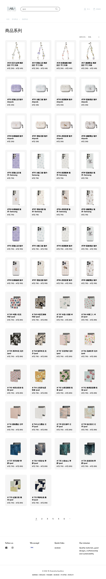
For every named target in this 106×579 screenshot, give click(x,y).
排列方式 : (82, 37)
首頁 (7, 19)
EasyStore (60, 571)
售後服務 (49, 575)
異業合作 (71, 575)
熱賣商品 (25, 19)
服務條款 (35, 575)
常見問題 (64, 575)
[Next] (69, 518)
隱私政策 (42, 575)
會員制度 (58, 548)
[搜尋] (56, 9)
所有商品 (15, 19)
